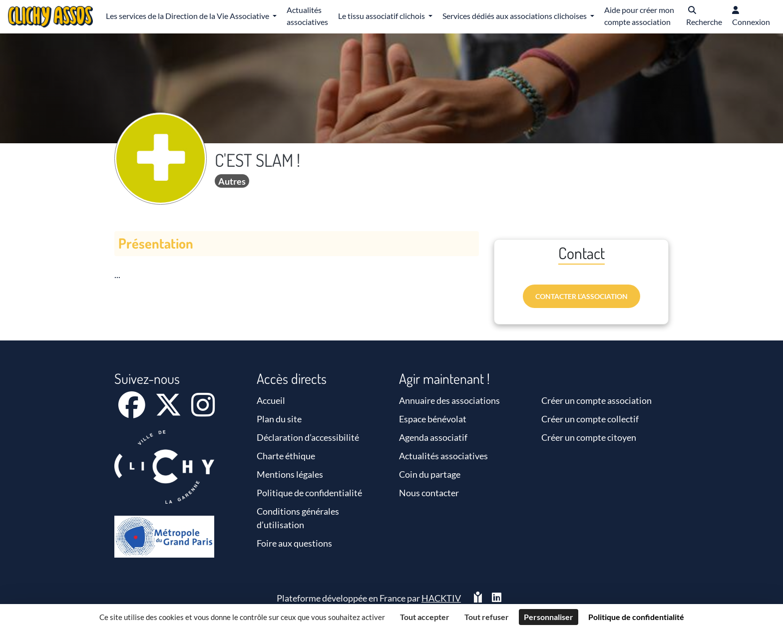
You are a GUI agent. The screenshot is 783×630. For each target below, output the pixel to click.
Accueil (271, 400)
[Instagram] (203, 411)
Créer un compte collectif (590, 418)
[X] (169, 411)
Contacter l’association (581, 296)
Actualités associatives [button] (307, 15)
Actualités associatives (443, 455)
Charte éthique (286, 455)
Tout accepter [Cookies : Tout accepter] (424, 617)
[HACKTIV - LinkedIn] (496, 598)
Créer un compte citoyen (588, 437)
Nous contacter (429, 492)
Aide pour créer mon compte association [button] (639, 15)
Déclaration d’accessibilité (308, 437)
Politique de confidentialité (309, 492)
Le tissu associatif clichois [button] (382, 15)
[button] (704, 16)
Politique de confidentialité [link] (636, 617)
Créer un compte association (596, 400)
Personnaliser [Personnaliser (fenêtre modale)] (548, 617)
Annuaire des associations (449, 400)
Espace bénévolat (432, 418)
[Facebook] (132, 411)
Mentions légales (290, 474)
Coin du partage (429, 474)
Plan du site (279, 418)
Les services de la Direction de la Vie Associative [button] (188, 15)
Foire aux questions (294, 543)
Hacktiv (441, 598)
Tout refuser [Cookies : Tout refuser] (486, 617)
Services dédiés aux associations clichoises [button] (515, 15)
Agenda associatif (433, 437)
